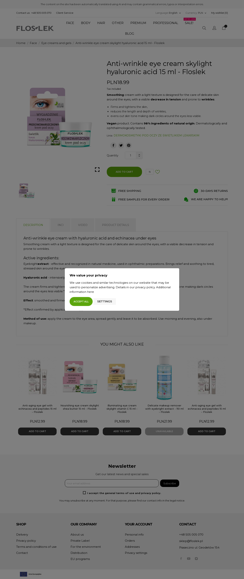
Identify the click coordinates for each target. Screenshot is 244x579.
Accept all (81, 301)
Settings (104, 301)
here (90, 292)
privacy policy (145, 287)
